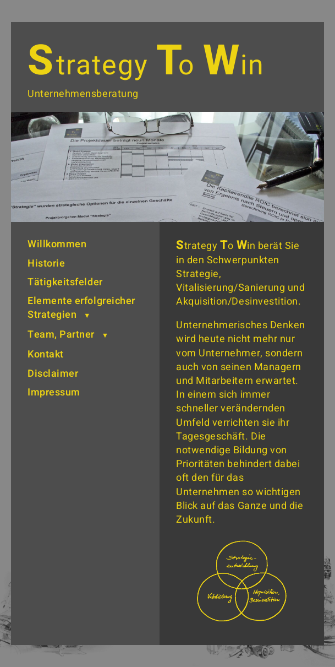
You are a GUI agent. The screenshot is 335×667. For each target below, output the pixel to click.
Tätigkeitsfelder (65, 282)
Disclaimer (53, 373)
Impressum (54, 392)
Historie (46, 263)
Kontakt (46, 354)
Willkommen (57, 244)
